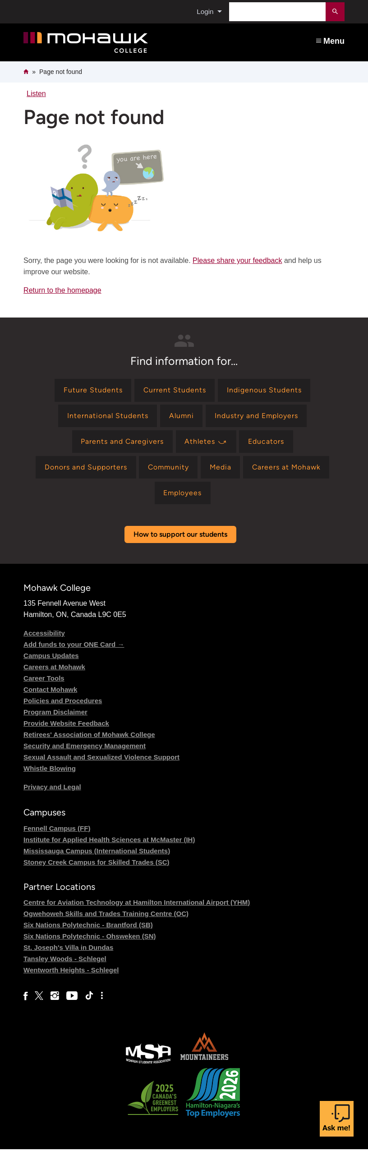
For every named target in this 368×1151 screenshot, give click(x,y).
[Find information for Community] (167, 468)
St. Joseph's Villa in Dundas (68, 949)
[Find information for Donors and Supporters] (83, 468)
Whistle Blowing (49, 770)
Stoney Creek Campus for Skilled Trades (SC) (96, 864)
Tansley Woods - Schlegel (64, 960)
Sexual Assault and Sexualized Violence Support (101, 759)
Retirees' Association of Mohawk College (89, 736)
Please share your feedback (237, 260)
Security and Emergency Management (84, 747)
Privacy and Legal (52, 788)
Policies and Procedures (62, 702)
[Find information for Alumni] (181, 416)
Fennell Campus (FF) (56, 830)
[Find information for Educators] (267, 442)
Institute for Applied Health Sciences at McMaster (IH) (109, 841)
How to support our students (180, 536)
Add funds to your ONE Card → (73, 646)
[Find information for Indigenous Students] (264, 390)
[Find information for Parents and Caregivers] (122, 442)
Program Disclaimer (55, 714)
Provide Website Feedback (66, 725)
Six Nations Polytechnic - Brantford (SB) (88, 926)
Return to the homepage (62, 290)
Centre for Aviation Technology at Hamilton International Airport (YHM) (136, 904)
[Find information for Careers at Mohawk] (287, 468)
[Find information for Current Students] (174, 390)
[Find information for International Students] (106, 416)
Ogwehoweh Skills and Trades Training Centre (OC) (106, 915)
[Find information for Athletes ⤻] (206, 442)
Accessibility (44, 635)
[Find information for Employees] (182, 494)
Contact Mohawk (50, 691)
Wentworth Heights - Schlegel (71, 972)
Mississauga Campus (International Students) (96, 852)
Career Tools (43, 680)
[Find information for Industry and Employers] (257, 416)
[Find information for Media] (221, 468)
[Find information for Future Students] (92, 390)
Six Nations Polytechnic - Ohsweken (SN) (89, 938)
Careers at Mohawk (54, 668)
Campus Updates (51, 657)
